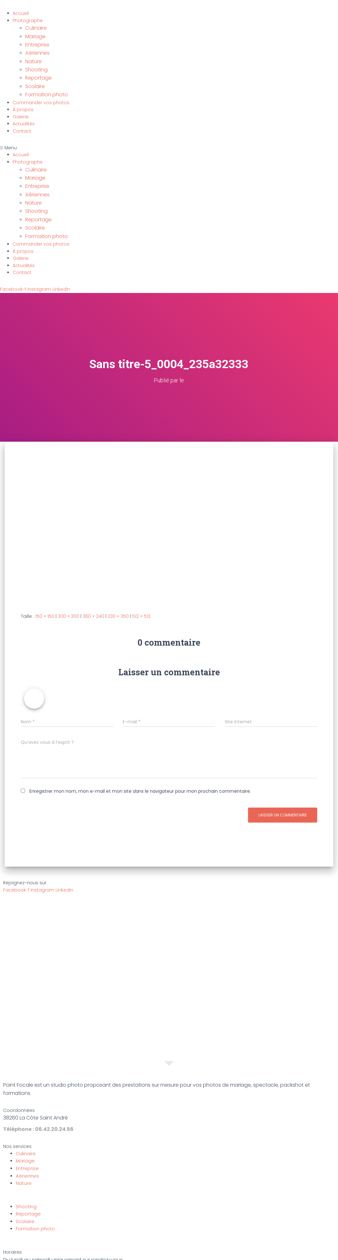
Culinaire (35, 27)
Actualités (24, 113)
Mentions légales (139, 1253)
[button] (169, 137)
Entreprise (36, 42)
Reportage (37, 70)
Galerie (21, 106)
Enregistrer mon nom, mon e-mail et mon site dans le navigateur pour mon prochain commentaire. (140, 770)
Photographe (28, 20)
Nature (32, 56)
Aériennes (36, 49)
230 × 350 (118, 595)
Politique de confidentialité (195, 1253)
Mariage (34, 35)
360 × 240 (93, 595)
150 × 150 (44, 595)
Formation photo (44, 84)
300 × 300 (68, 595)
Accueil (21, 13)
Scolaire (34, 78)
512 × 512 (141, 595)
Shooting (35, 63)
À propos (23, 99)
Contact (22, 120)
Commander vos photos (41, 92)
